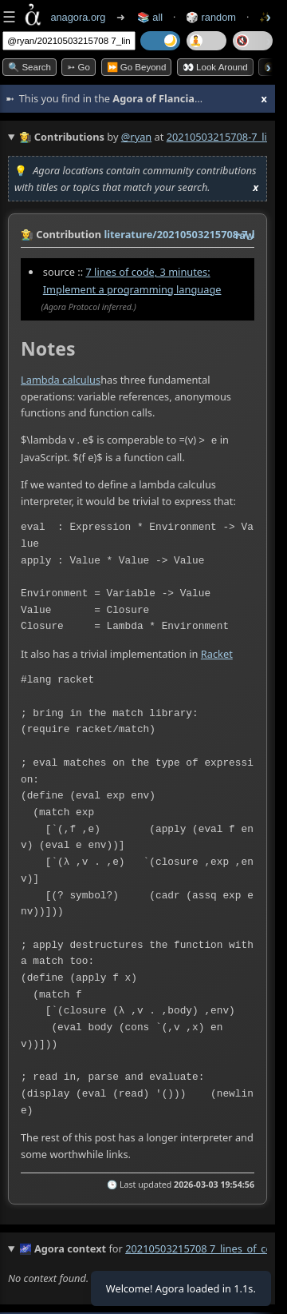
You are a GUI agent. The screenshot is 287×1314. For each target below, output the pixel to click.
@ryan (136, 136)
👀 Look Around (215, 67)
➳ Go (78, 67)
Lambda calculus (60, 379)
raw (244, 235)
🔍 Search (29, 67)
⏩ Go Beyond (137, 67)
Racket (217, 652)
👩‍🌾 (27, 234)
